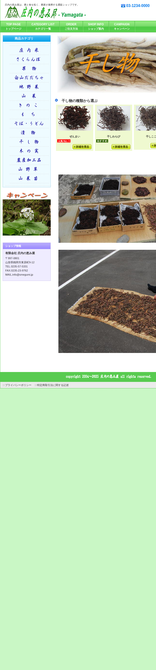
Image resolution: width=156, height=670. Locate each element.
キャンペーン (27, 213)
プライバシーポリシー (18, 385)
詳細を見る (82, 147)
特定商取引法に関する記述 (53, 385)
